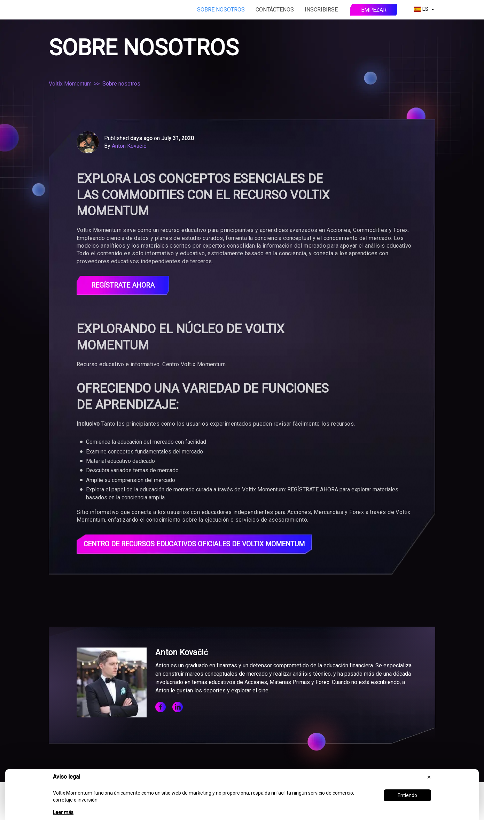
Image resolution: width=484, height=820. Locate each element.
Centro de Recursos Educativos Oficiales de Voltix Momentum (199, 544)
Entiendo (407, 795)
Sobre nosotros (221, 9)
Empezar (374, 10)
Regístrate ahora (123, 285)
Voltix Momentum (70, 83)
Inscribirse (321, 9)
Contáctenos (275, 9)
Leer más (63, 812)
